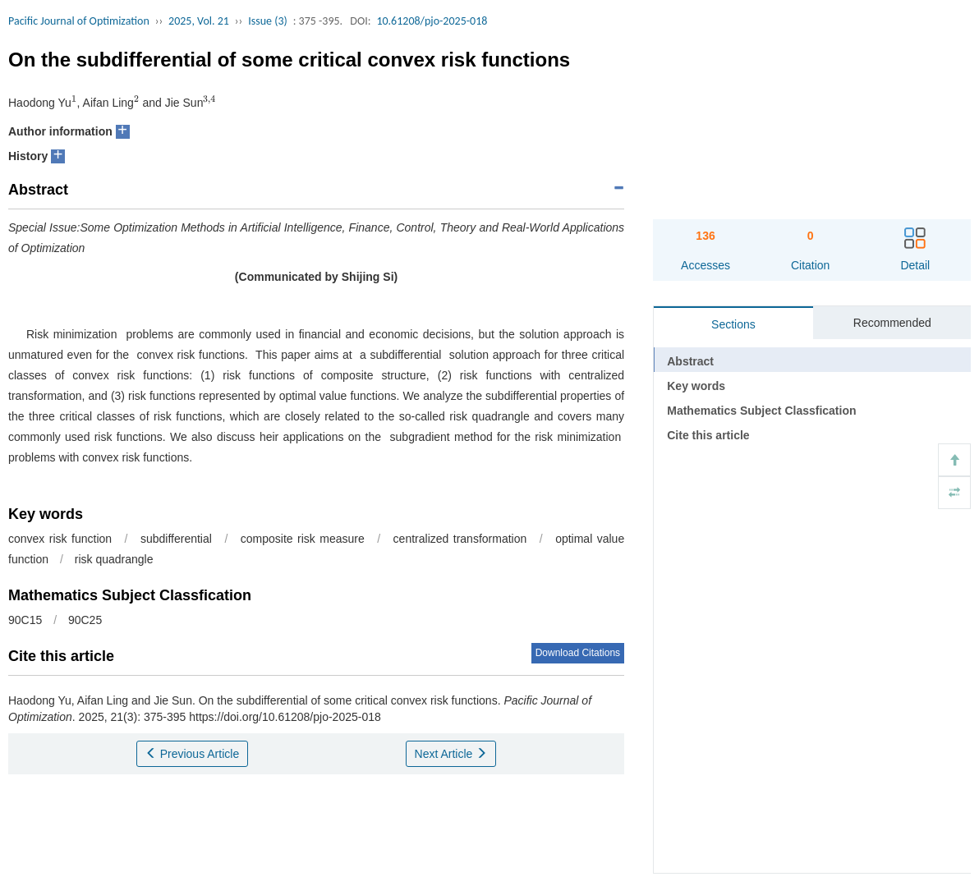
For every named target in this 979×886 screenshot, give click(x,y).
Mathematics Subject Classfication (761, 410)
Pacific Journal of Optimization (78, 21)
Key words (696, 386)
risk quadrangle (114, 559)
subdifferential (176, 538)
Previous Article (192, 753)
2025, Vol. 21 (198, 21)
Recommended (892, 322)
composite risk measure (303, 538)
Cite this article (708, 435)
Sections (733, 324)
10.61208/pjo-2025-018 (431, 21)
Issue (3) (267, 21)
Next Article (451, 753)
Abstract (690, 361)
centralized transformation (460, 538)
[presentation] (74, 102)
